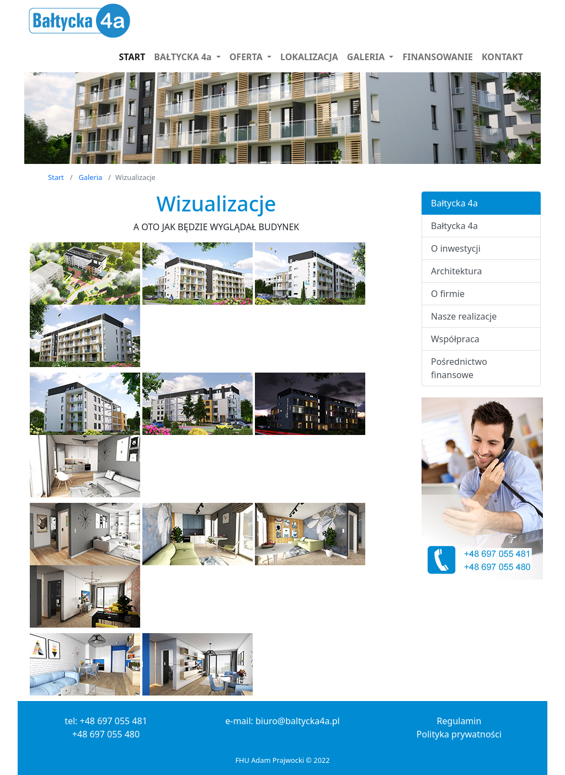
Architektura (456, 271)
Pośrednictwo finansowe (459, 368)
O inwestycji (456, 248)
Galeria (91, 177)
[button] (187, 57)
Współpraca (455, 339)
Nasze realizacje (464, 316)
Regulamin (459, 721)
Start (56, 177)
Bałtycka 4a (454, 203)
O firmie (448, 294)
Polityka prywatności (459, 734)
